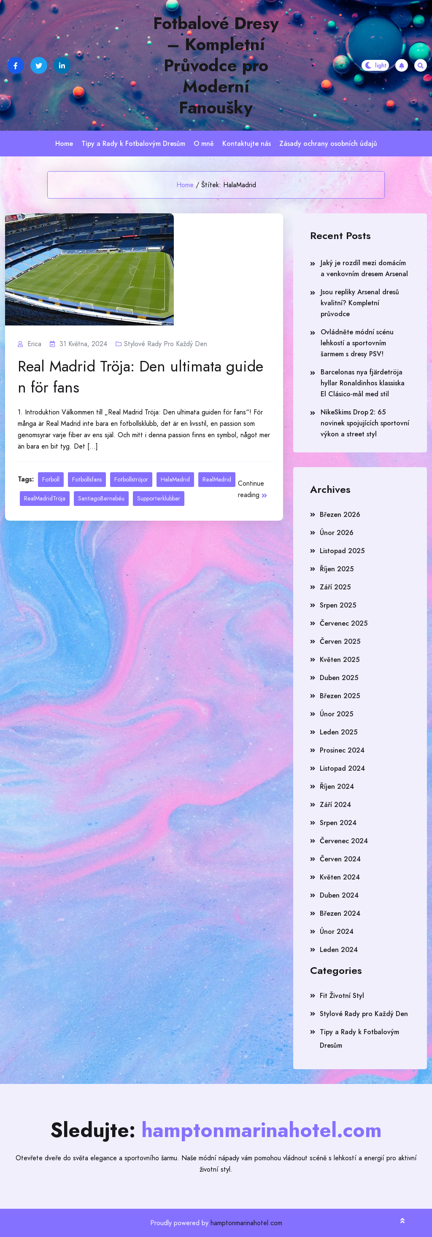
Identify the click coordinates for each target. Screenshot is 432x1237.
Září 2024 (335, 804)
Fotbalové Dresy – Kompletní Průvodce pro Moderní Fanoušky (216, 65)
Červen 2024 (340, 859)
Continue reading (252, 489)
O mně (204, 143)
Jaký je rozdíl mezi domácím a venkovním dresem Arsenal (364, 268)
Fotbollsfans (87, 479)
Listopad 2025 (342, 551)
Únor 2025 (336, 714)
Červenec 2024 (344, 841)
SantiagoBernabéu (101, 498)
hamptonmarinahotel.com (246, 1223)
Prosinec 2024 (342, 750)
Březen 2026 (340, 514)
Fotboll (50, 479)
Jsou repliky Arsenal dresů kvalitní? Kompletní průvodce (360, 303)
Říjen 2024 (337, 786)
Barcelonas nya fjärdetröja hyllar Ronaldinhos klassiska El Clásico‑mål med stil (363, 383)
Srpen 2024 (338, 823)
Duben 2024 (339, 895)
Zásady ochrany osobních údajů (328, 143)
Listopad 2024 (342, 768)
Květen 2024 (340, 877)
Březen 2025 (340, 696)
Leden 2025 (338, 732)
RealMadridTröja (44, 498)
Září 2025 (335, 587)
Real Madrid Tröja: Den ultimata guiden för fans (140, 377)
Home (64, 143)
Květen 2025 (339, 659)
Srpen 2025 (338, 605)
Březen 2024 (340, 913)
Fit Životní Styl (342, 995)
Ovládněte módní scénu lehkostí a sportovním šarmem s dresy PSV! (357, 343)
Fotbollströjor (131, 479)
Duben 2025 (339, 678)
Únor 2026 (337, 533)
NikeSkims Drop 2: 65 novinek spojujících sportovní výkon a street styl (365, 423)
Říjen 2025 (337, 569)
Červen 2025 (340, 641)
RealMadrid (216, 479)
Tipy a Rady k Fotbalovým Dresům (133, 143)
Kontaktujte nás (246, 143)
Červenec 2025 (343, 623)
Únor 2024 (337, 931)
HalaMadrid (175, 479)
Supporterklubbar (158, 498)
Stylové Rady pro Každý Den (165, 344)
